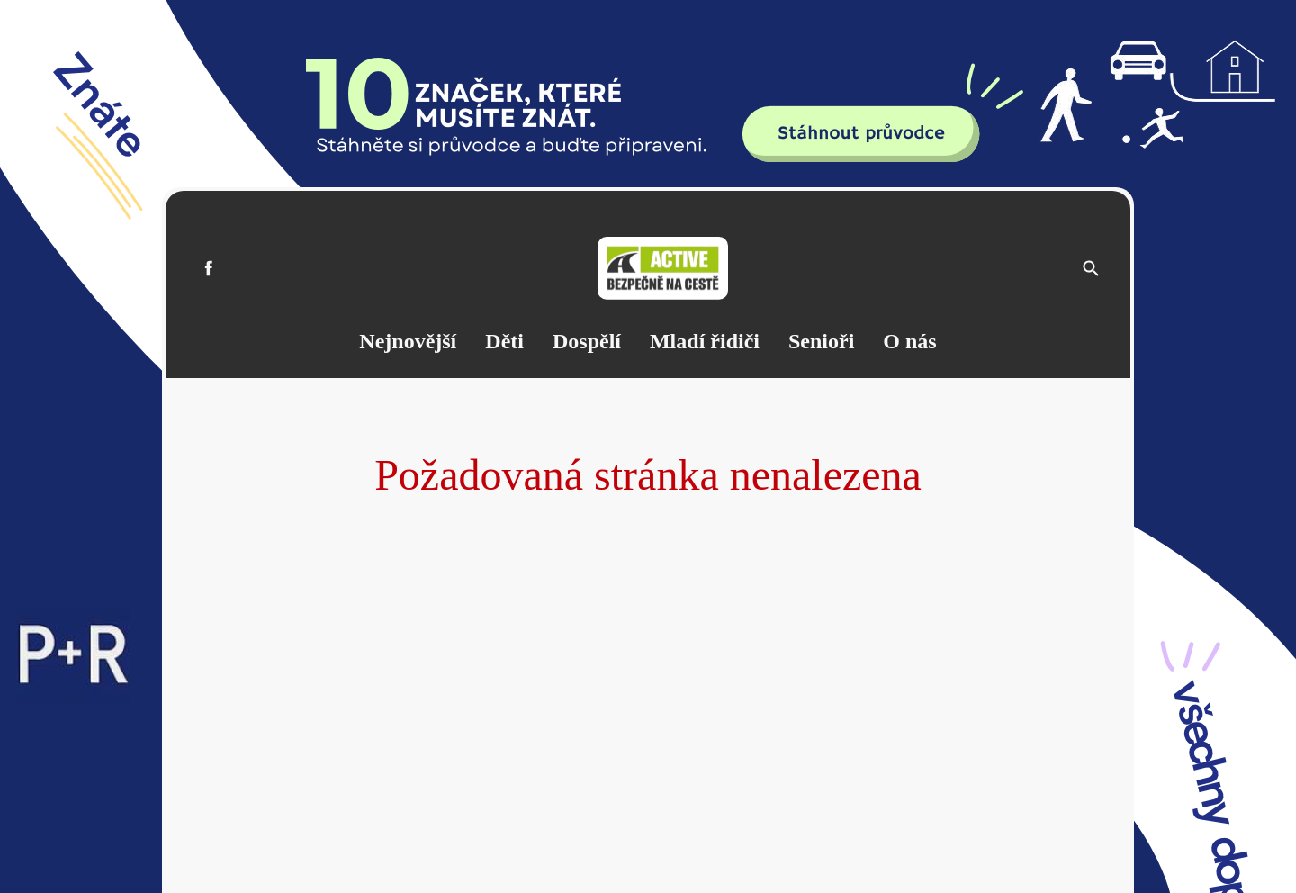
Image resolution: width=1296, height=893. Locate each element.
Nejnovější (407, 341)
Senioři (821, 341)
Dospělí (587, 341)
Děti (504, 341)
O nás (909, 341)
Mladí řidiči (705, 341)
